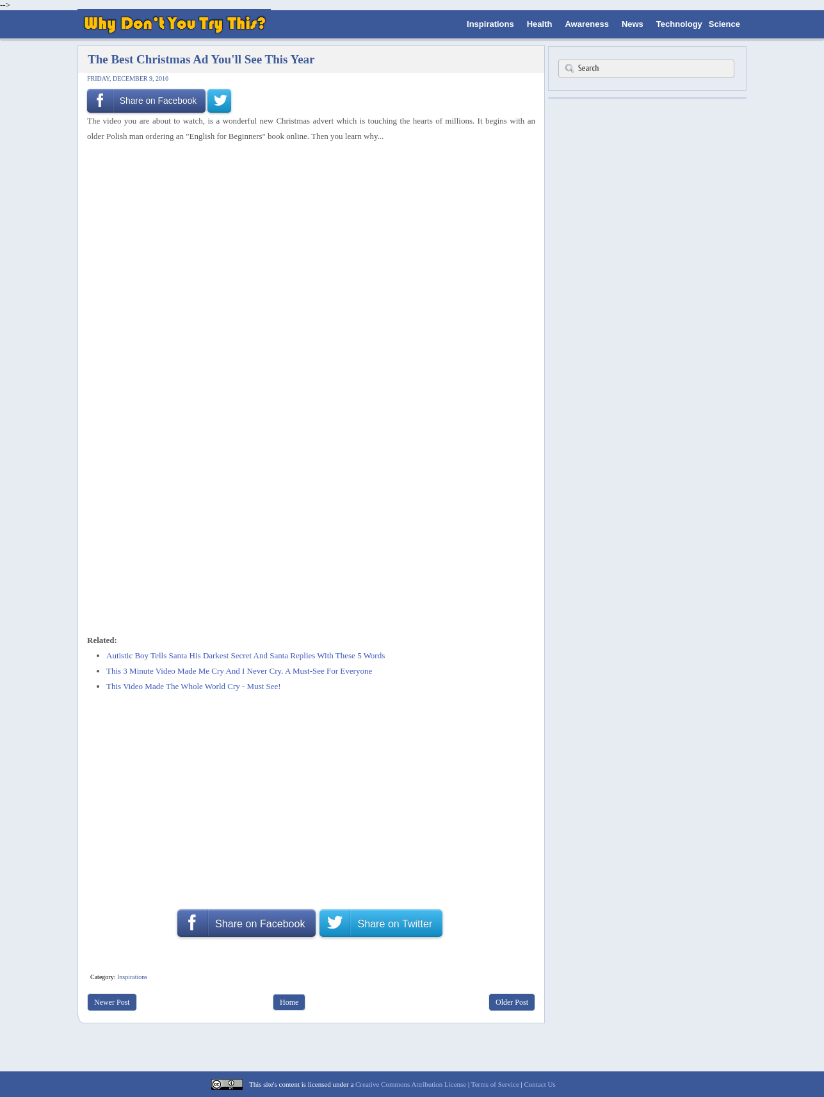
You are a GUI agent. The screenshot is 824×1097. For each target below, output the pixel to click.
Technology (679, 24)
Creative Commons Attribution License (410, 1084)
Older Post (512, 1002)
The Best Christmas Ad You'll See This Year (201, 59)
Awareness (586, 24)
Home (289, 1002)
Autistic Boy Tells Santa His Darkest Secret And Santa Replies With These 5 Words (245, 655)
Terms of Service (495, 1084)
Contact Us (539, 1084)
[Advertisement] (306, 178)
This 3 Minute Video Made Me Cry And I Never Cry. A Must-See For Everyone (239, 671)
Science (724, 24)
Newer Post (112, 1002)
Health (540, 24)
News (632, 24)
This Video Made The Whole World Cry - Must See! (193, 686)
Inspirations (490, 24)
